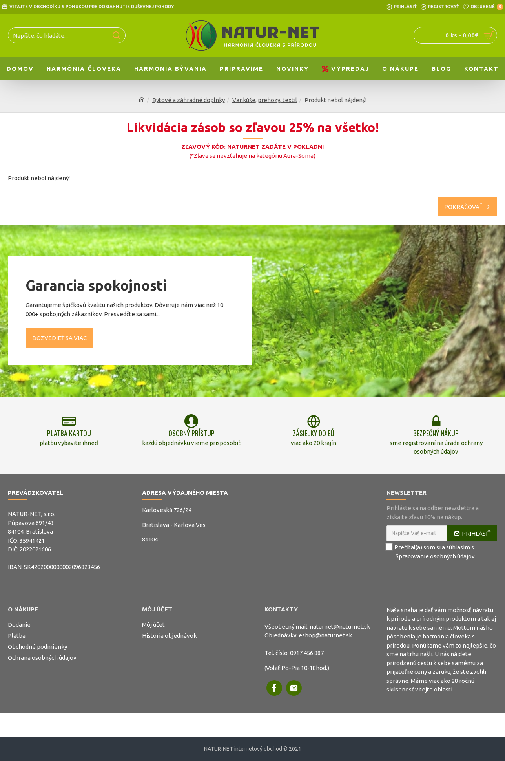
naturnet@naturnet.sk (340, 626)
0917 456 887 (307, 652)
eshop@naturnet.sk (325, 635)
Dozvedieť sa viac (59, 337)
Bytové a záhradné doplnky (188, 100)
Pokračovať (463, 206)
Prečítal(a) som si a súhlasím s (431, 552)
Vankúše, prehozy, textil (264, 100)
